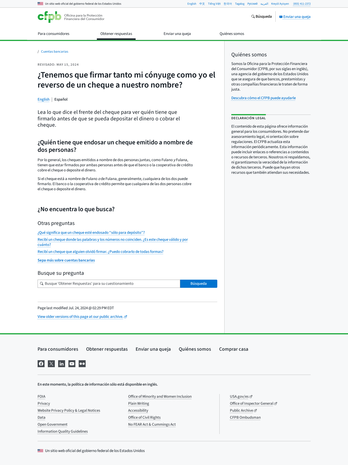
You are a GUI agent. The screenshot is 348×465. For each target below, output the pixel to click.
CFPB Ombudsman (245, 417)
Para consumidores (58, 349)
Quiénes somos (195, 349)
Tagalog (239, 4)
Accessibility (138, 410)
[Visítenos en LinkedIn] (61, 363)
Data (42, 417)
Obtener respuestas (107, 349)
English (191, 4)
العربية (264, 4)
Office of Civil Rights (144, 417)
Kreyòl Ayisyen (280, 4)
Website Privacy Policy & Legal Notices (69, 410)
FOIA (41, 396)
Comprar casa (233, 349)
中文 (202, 4)
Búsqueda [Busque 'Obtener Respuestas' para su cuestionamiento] (198, 283)
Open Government (52, 424)
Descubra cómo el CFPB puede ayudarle (263, 98)
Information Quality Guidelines (63, 431)
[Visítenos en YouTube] (71, 363)
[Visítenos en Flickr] (82, 363)
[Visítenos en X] (51, 363)
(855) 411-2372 (302, 4)
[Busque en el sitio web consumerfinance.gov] (261, 17)
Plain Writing (138, 403)
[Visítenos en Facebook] (41, 363)
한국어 (228, 4)
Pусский (252, 4)
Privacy (44, 403)
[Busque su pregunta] (109, 284)
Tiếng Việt (214, 4)
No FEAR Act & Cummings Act (152, 424)
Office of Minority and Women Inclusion (160, 396)
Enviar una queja (295, 17)
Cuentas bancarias (54, 51)
